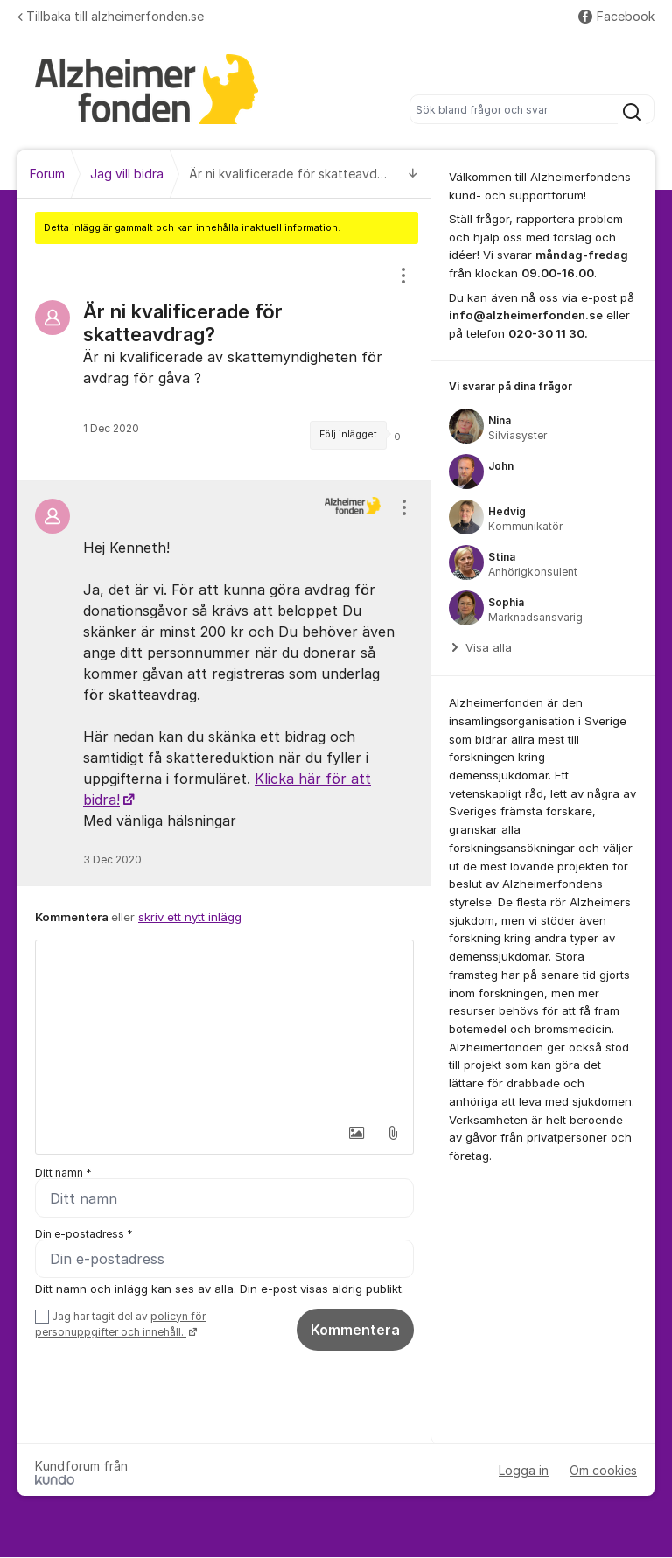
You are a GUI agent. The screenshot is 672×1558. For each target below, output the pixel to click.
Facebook (616, 16)
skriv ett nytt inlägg (190, 917)
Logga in (524, 1471)
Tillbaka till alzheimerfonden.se (111, 16)
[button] (356, 1132)
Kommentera (355, 1329)
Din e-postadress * (84, 1233)
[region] (224, 362)
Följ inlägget (348, 434)
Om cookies (603, 1471)
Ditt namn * (63, 1172)
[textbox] (224, 1027)
